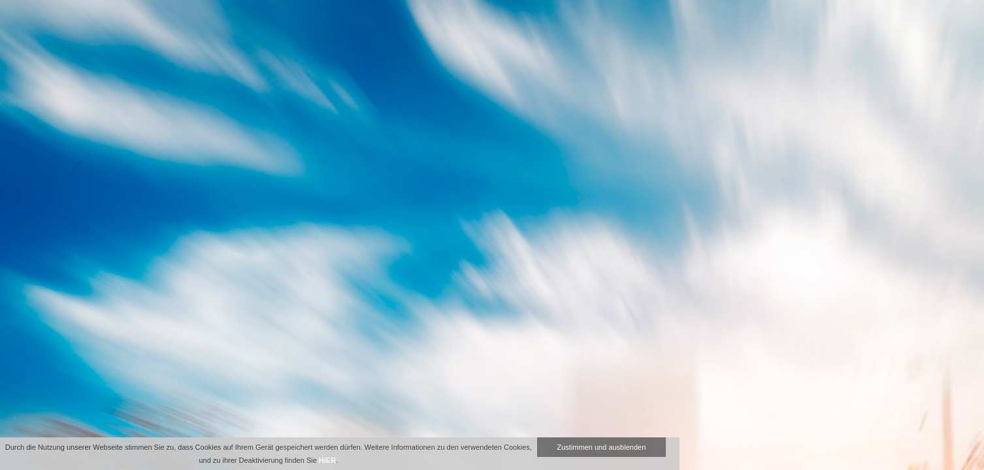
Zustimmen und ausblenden (601, 447)
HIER (327, 460)
